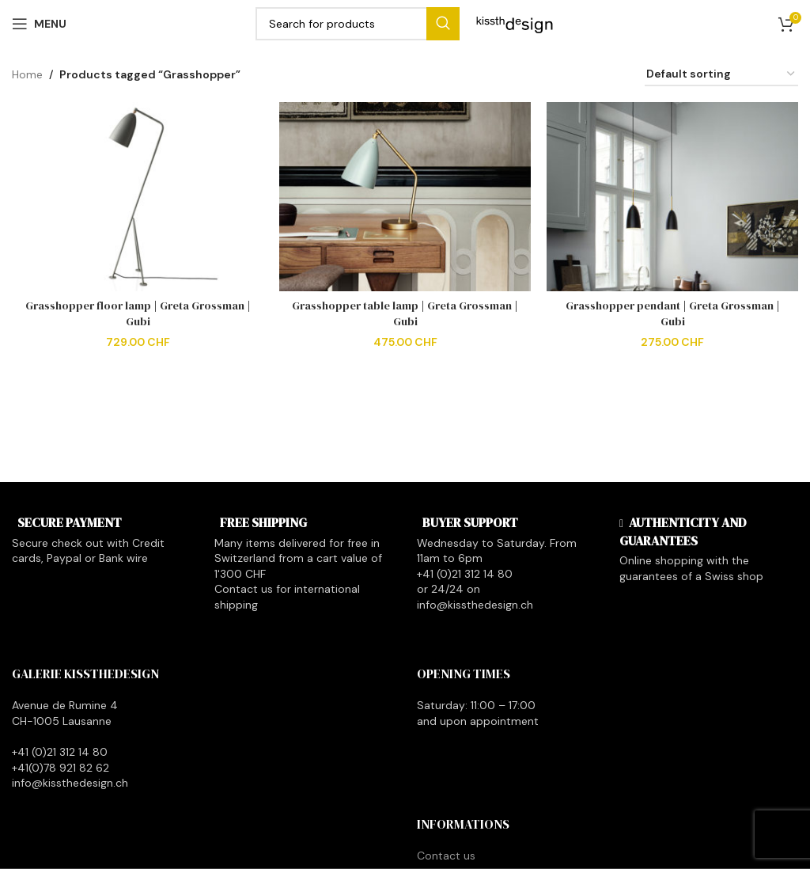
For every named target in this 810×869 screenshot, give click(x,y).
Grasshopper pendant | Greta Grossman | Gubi (673, 313)
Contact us (446, 855)
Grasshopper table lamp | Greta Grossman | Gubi (405, 313)
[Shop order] (721, 74)
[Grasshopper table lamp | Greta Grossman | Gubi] (405, 196)
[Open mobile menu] (39, 24)
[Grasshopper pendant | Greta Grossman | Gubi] (672, 196)
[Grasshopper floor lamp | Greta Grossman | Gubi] (137, 196)
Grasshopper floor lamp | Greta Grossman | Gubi (138, 313)
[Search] (357, 23)
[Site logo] (515, 23)
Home (27, 74)
